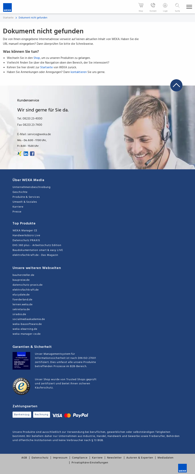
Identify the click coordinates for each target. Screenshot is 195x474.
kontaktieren (79, 72)
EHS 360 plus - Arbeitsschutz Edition (37, 245)
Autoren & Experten (139, 458)
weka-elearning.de (25, 329)
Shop (37, 58)
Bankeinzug (22, 414)
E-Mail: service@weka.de (34, 134)
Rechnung (41, 414)
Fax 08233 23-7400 (29, 125)
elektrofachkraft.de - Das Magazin (35, 255)
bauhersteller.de (23, 275)
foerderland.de (22, 300)
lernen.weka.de (23, 305)
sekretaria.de (21, 309)
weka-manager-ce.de (27, 334)
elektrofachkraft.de (26, 290)
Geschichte (20, 192)
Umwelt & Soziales (25, 202)
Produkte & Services (26, 197)
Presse (17, 212)
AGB (24, 458)
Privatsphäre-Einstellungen (90, 462)
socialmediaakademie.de (29, 319)
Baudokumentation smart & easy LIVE (38, 250)
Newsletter (114, 458)
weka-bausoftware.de (27, 324)
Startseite (8, 18)
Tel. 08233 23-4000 (29, 118)
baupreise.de (21, 280)
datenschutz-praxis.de (28, 285)
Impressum (60, 458)
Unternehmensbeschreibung (32, 187)
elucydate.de (21, 295)
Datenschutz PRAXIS (26, 240)
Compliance (79, 458)
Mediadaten (165, 458)
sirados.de (19, 314)
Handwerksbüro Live (26, 235)
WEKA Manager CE (25, 231)
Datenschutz (40, 458)
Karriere (18, 207)
